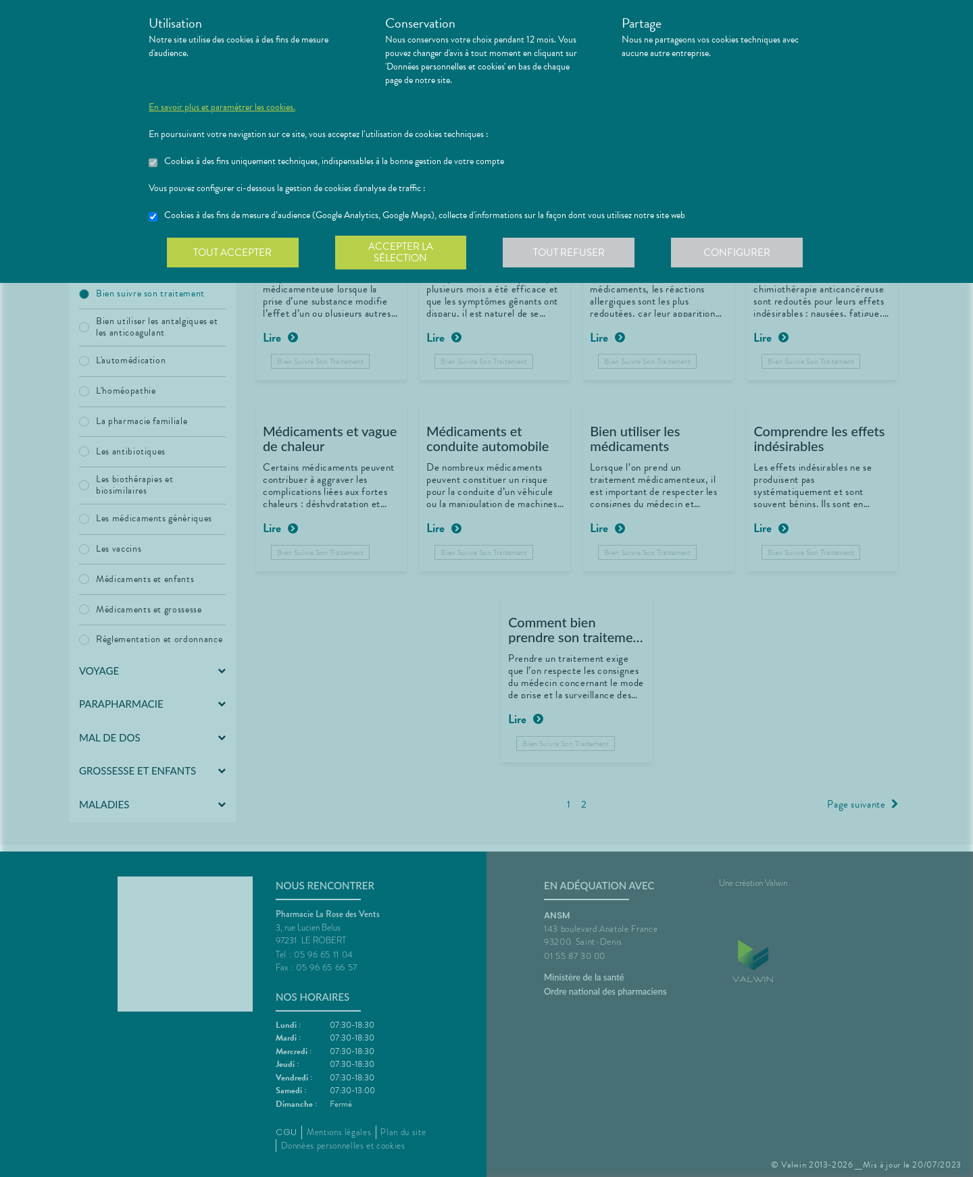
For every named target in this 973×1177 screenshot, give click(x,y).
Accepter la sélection (402, 252)
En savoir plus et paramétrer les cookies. (222, 107)
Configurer (740, 252)
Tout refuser (571, 252)
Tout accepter (233, 252)
